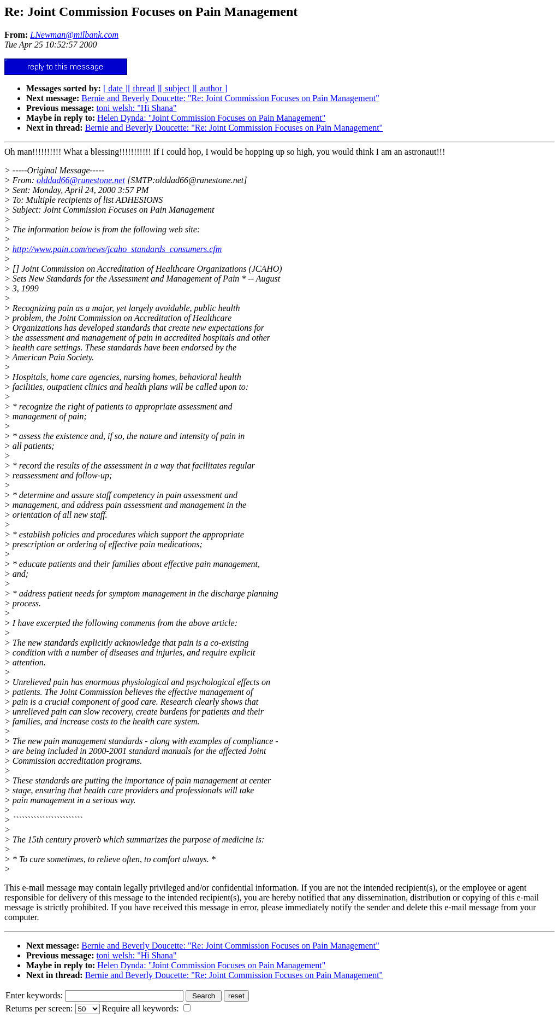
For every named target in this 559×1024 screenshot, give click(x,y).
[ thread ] (144, 88)
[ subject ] (177, 88)
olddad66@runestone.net (81, 180)
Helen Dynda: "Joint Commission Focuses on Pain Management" (211, 117)
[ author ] (211, 88)
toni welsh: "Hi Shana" (137, 108)
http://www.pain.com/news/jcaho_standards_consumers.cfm (117, 249)
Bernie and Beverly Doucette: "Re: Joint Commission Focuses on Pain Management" (230, 98)
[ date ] (115, 88)
